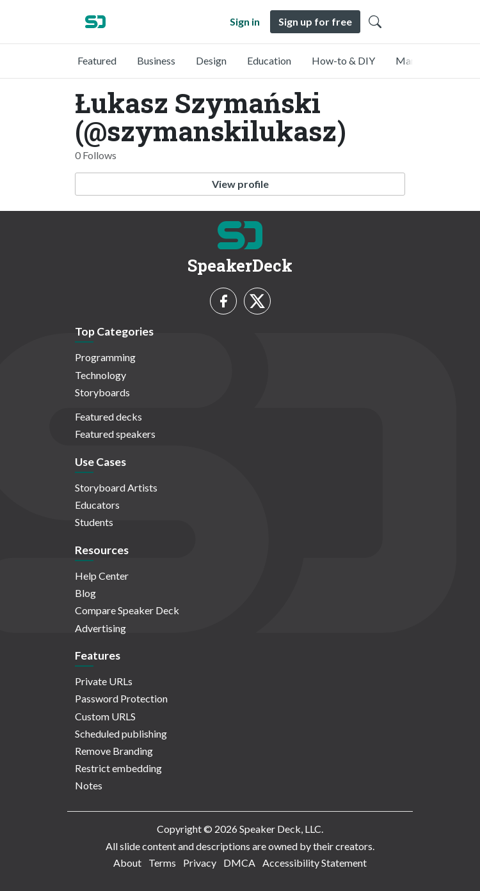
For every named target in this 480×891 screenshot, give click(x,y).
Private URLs (103, 681)
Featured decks (108, 416)
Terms (162, 862)
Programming (105, 357)
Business (156, 60)
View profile (240, 184)
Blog (85, 593)
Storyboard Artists (116, 487)
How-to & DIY (343, 60)
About (127, 862)
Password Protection (121, 698)
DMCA (239, 862)
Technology (100, 375)
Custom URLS (105, 716)
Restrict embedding (118, 768)
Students (94, 522)
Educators (97, 505)
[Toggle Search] (375, 21)
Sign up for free (315, 21)
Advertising (100, 628)
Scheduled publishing (121, 733)
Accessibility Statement (314, 862)
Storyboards (102, 392)
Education (269, 60)
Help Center (102, 575)
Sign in (245, 21)
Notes (88, 785)
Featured (96, 60)
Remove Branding (114, 751)
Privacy (199, 862)
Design (211, 60)
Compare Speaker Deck (127, 610)
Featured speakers (115, 434)
